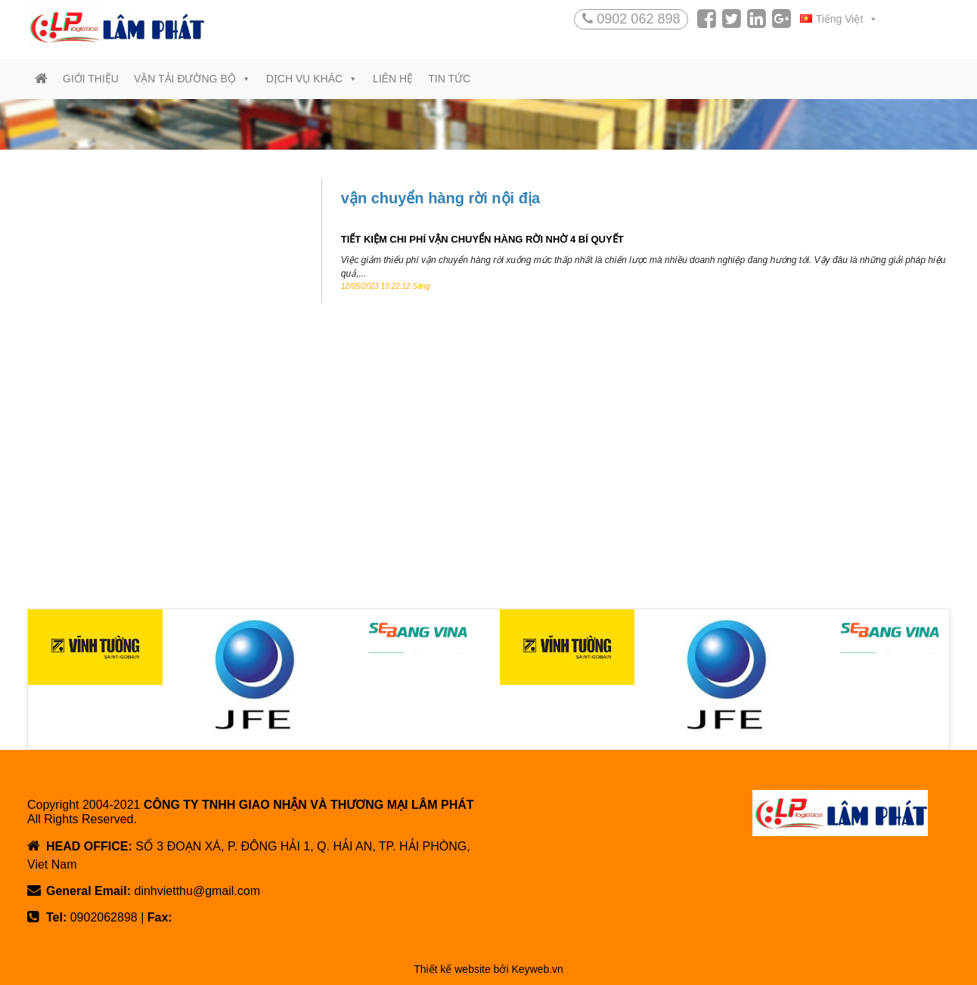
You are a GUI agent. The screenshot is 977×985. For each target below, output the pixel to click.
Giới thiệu (91, 79)
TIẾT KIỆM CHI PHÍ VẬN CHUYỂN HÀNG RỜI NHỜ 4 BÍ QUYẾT (482, 239)
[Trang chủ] (41, 79)
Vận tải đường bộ (192, 79)
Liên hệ (393, 79)
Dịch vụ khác (312, 79)
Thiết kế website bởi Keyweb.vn (488, 969)
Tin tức (449, 79)
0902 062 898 (631, 18)
